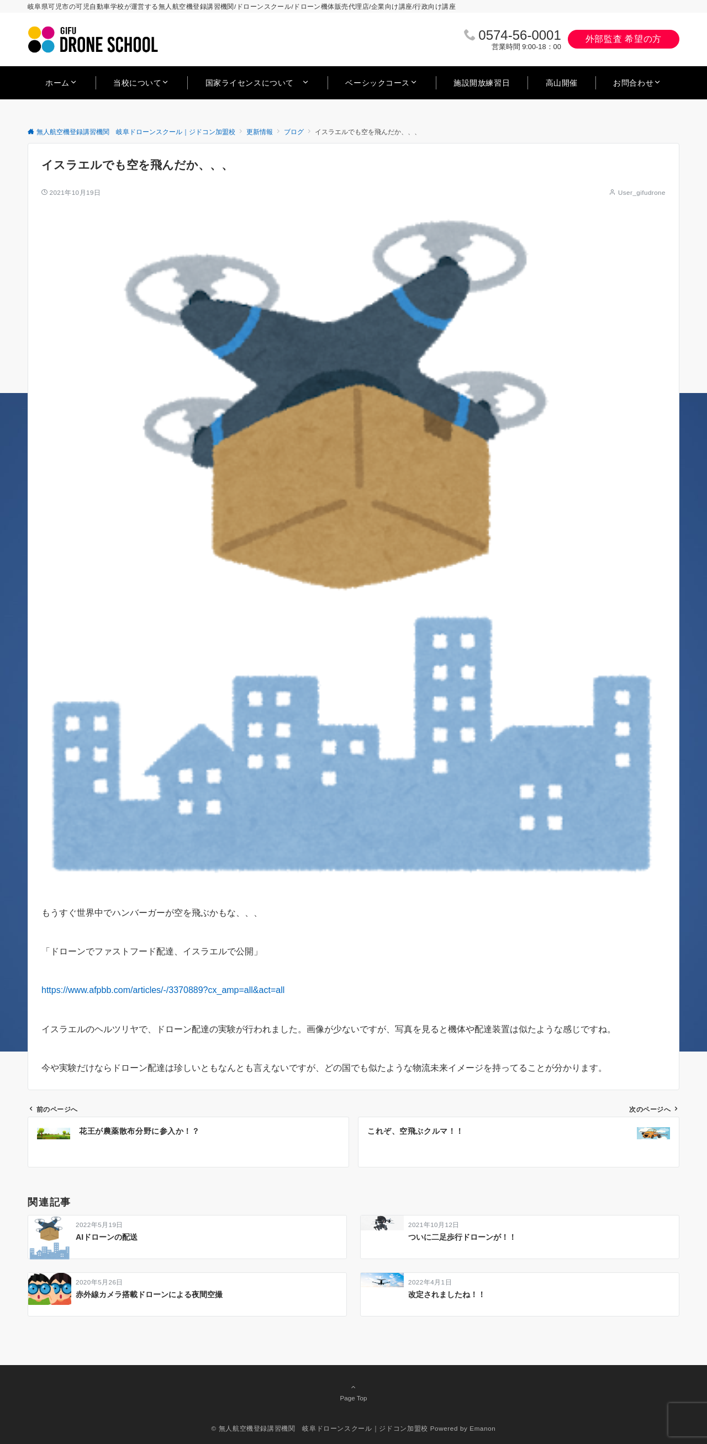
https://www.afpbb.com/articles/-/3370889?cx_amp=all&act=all (162, 990)
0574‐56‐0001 (519, 35)
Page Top (353, 1392)
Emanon (482, 1428)
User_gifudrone (642, 192)
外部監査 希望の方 (623, 39)
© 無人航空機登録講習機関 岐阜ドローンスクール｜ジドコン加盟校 (320, 1428)
